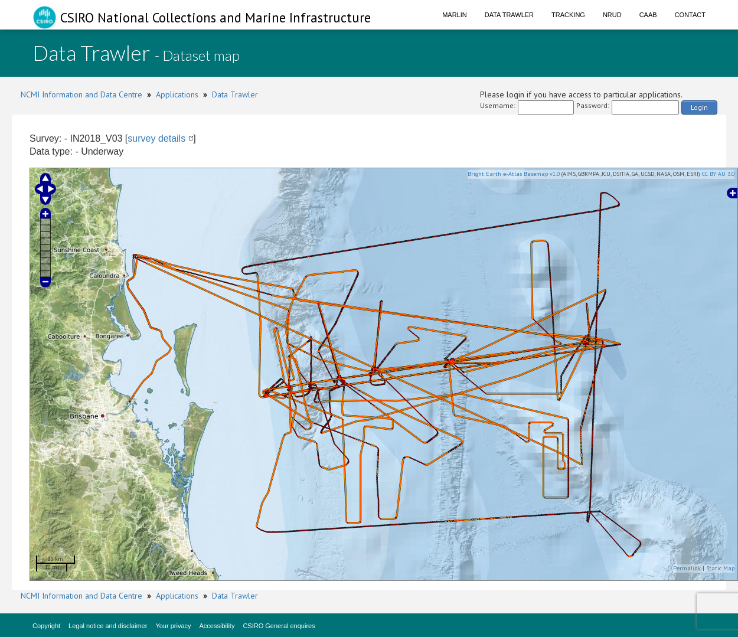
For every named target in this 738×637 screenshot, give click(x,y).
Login (699, 107)
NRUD (612, 14)
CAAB (648, 14)
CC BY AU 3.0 (718, 174)
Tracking (568, 14)
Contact (690, 14)
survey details (156, 138)
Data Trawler (509, 14)
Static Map (720, 568)
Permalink (687, 568)
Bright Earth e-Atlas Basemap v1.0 (514, 174)
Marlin (454, 14)
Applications (177, 94)
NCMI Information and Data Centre (81, 94)
